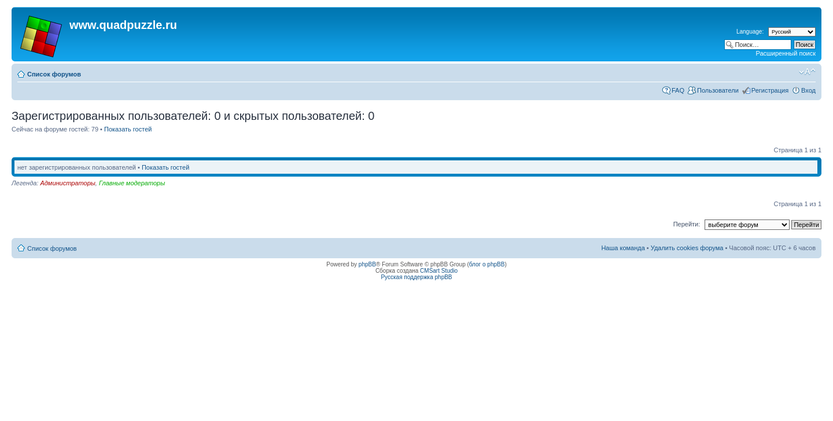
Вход (808, 90)
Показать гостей (128, 129)
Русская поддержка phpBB (416, 277)
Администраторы (67, 183)
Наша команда (622, 247)
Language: (750, 31)
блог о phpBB (487, 264)
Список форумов (54, 74)
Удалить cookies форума (687, 247)
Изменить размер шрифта (807, 72)
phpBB (367, 264)
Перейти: (687, 224)
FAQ (678, 90)
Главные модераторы (132, 183)
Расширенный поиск (785, 53)
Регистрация (769, 90)
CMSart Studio (439, 271)
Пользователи (718, 90)
